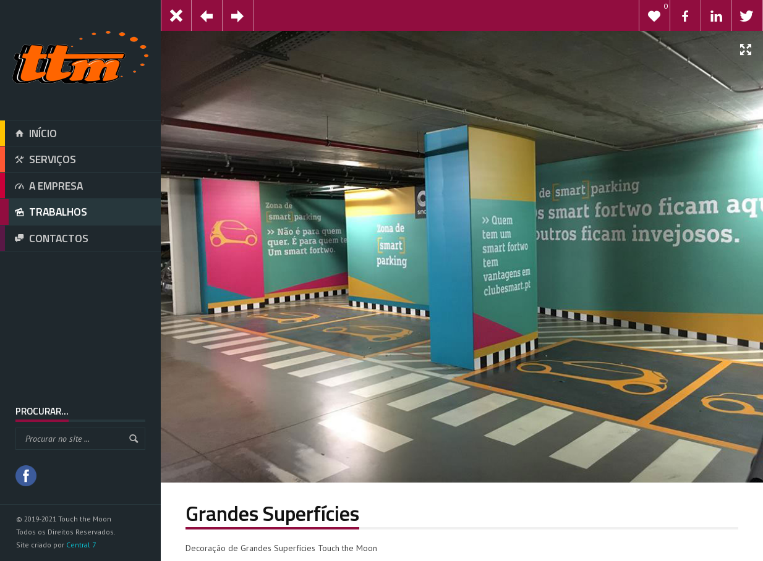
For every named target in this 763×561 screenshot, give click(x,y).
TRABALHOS (43, 212)
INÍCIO (28, 133)
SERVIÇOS (38, 159)
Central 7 (81, 544)
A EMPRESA (41, 186)
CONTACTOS (44, 238)
